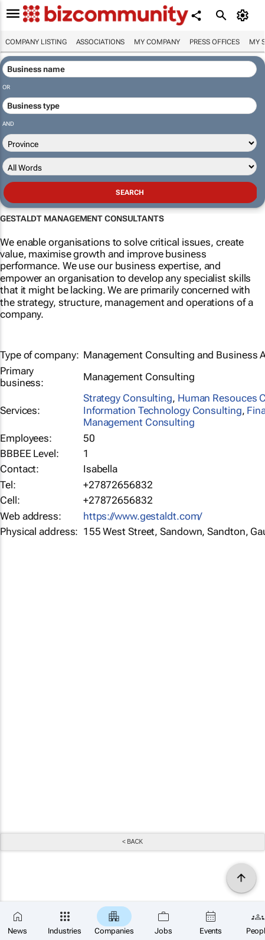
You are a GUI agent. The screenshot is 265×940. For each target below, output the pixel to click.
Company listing (36, 42)
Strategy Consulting (127, 398)
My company (157, 42)
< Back (132, 841)
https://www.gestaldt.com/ (142, 516)
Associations (100, 42)
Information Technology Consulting (162, 410)
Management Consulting (139, 422)
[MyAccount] (244, 15)
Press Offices (214, 42)
